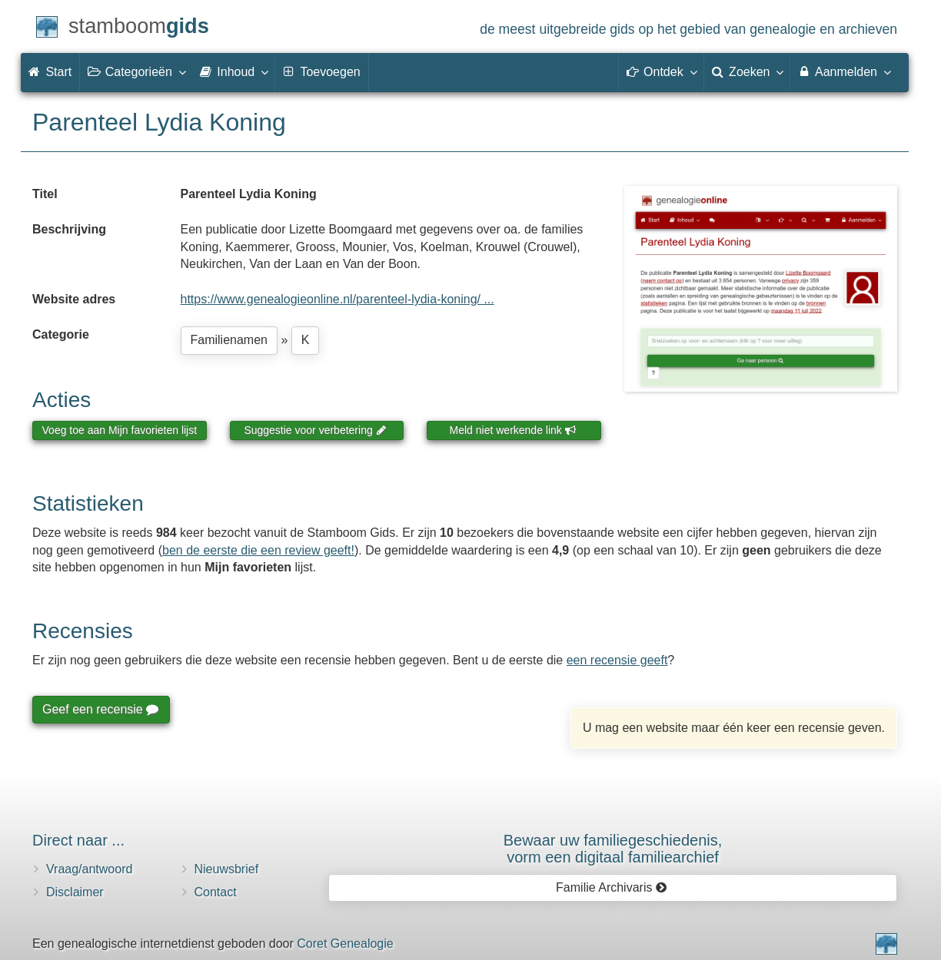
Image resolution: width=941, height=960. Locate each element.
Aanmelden (843, 71)
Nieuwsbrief (227, 869)
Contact (216, 892)
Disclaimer (75, 892)
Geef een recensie (100, 709)
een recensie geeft (617, 660)
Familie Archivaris (611, 887)
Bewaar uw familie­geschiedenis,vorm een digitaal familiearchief (613, 849)
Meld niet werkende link (513, 430)
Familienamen (229, 339)
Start (49, 71)
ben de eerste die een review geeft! (258, 550)
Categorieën (136, 71)
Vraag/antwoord (89, 869)
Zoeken (747, 71)
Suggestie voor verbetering (315, 430)
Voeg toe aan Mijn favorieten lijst (120, 430)
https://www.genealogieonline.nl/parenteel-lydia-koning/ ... (337, 299)
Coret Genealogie (345, 943)
